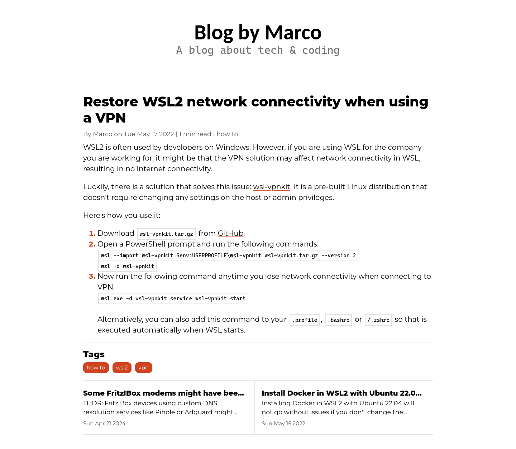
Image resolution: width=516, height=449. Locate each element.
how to (96, 367)
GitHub (230, 233)
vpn (144, 367)
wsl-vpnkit (271, 186)
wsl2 (122, 367)
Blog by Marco (258, 32)
